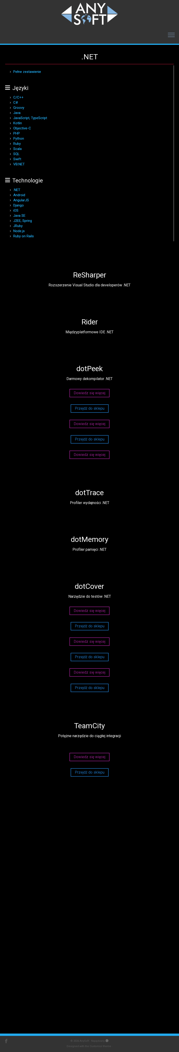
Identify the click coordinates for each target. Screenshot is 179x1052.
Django (18, 205)
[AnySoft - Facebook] (7, 1041)
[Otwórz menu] (171, 35)
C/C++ (18, 97)
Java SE (19, 215)
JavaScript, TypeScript (30, 118)
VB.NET (19, 164)
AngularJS (21, 200)
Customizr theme (100, 1046)
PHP (16, 133)
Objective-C (22, 128)
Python (18, 138)
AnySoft (84, 1040)
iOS (15, 210)
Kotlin (17, 123)
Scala (17, 149)
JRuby (18, 226)
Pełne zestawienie (27, 72)
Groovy (18, 108)
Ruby (17, 144)
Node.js (19, 231)
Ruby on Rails (23, 236)
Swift (17, 159)
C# (15, 102)
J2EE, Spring (22, 221)
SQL (16, 154)
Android (19, 195)
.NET (16, 190)
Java (17, 113)
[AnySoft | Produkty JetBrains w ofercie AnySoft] (89, 14)
